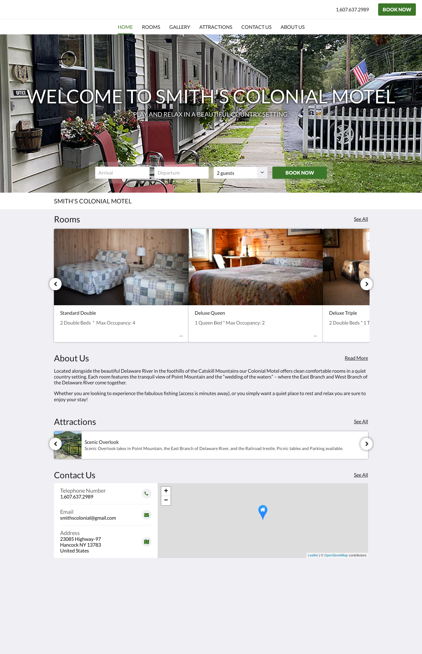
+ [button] (166, 491)
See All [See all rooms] (361, 219)
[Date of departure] (181, 173)
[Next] (366, 284)
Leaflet (313, 555)
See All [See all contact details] (361, 475)
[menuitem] (125, 27)
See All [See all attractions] (361, 421)
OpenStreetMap (336, 555)
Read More (356, 358)
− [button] (166, 500)
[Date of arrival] (122, 173)
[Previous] (55, 284)
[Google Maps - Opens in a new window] (106, 539)
